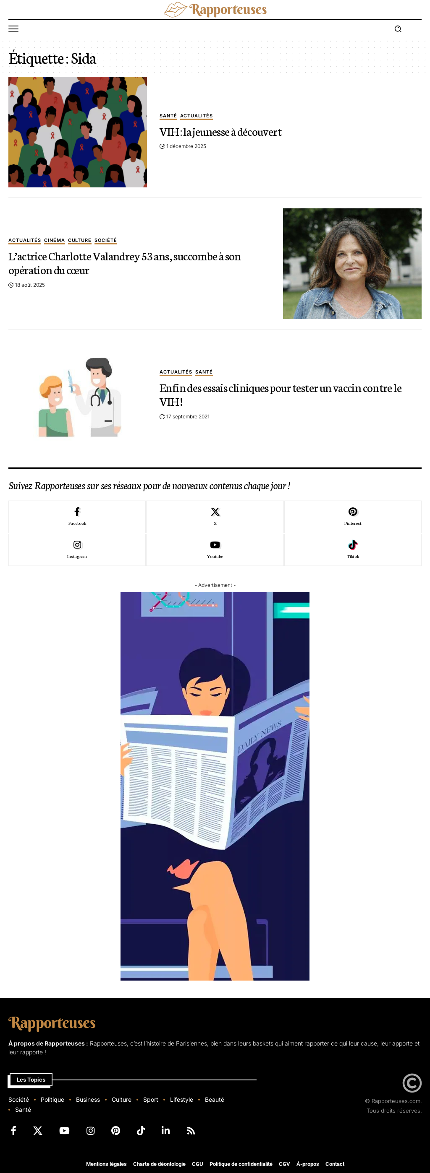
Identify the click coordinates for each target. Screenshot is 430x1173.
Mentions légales (106, 1164)
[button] (15, 29)
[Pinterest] (353, 517)
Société (105, 240)
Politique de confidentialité (241, 1164)
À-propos (307, 1164)
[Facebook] (77, 517)
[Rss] (191, 1131)
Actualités (196, 116)
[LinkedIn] (166, 1131)
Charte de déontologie (159, 1164)
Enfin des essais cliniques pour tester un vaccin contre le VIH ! (282, 394)
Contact (334, 1164)
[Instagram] (77, 550)
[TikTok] (141, 1131)
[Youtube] (214, 550)
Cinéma (54, 240)
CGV (284, 1164)
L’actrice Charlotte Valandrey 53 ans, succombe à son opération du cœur (126, 262)
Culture (80, 240)
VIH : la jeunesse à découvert (221, 131)
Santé (168, 116)
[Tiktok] (353, 550)
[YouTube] (64, 1131)
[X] (214, 517)
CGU (197, 1164)
